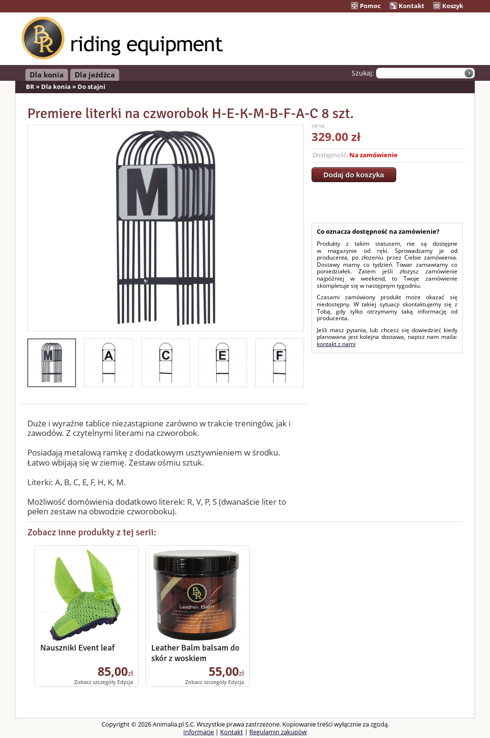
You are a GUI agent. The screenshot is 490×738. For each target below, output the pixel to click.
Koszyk (448, 5)
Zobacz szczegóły (95, 681)
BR (30, 86)
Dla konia (47, 74)
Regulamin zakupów (278, 731)
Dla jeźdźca (95, 74)
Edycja (125, 681)
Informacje (198, 731)
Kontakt (407, 5)
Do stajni (91, 86)
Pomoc (366, 5)
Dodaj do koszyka (353, 175)
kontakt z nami (336, 344)
